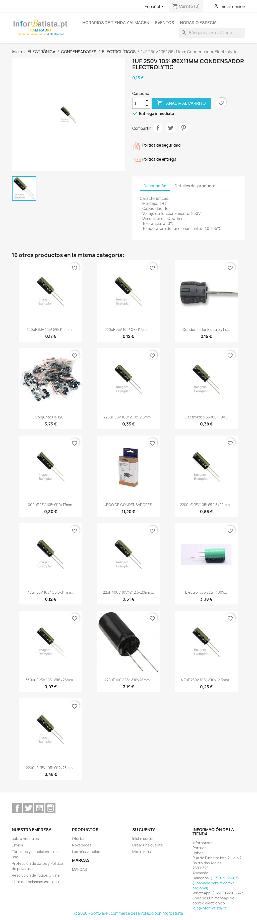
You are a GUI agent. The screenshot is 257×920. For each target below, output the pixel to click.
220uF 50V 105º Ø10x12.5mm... (128, 417)
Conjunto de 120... (51, 417)
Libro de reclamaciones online (37, 881)
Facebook (17, 808)
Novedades (82, 845)
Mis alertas (141, 851)
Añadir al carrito (181, 103)
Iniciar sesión (143, 838)
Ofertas (78, 838)
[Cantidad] (138, 103)
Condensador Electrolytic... (206, 329)
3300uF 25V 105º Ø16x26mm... (51, 680)
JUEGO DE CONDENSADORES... (128, 504)
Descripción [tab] (155, 186)
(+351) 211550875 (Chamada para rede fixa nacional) (215, 883)
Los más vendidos (87, 851)
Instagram (50, 808)
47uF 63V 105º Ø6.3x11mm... (51, 592)
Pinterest (183, 128)
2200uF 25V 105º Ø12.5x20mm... (206, 504)
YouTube (39, 808)
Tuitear (171, 128)
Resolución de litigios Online (36, 875)
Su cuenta (144, 829)
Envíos (17, 845)
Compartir (158, 128)
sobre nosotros (25, 838)
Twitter (28, 808)
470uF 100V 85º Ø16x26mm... (128, 680)
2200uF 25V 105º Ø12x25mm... (50, 767)
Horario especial (199, 22)
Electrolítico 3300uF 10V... (206, 417)
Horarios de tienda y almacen (115, 22)
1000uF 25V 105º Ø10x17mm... (50, 504)
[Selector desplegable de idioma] (155, 7)
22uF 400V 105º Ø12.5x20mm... (128, 592)
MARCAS (79, 869)
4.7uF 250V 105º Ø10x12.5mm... (206, 680)
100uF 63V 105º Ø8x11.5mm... (50, 329)
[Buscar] (212, 33)
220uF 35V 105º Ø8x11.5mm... (128, 329)
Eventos (164, 22)
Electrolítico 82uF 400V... (206, 592)
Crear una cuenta (147, 845)
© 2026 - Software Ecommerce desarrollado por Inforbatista (128, 913)
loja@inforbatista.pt (209, 908)
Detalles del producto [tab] (195, 186)
